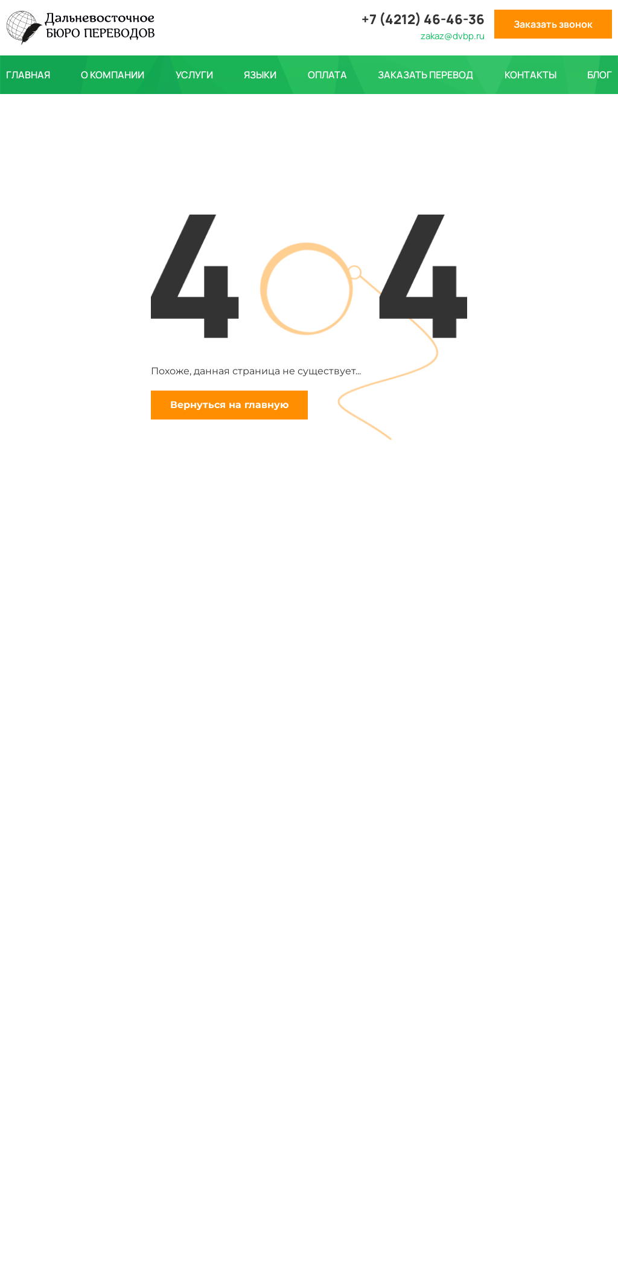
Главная (28, 74)
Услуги (194, 74)
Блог (599, 74)
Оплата (327, 74)
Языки (260, 74)
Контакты (530, 74)
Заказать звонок (553, 24)
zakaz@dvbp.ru (453, 36)
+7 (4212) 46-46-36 (423, 19)
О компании (112, 74)
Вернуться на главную (229, 404)
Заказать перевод (425, 74)
